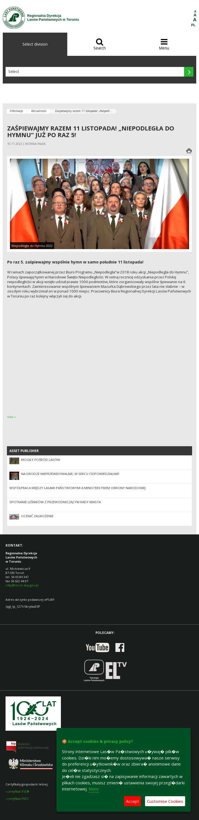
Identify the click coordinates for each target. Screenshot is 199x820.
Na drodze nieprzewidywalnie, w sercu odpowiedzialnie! (70, 474)
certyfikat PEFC (18, 799)
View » (11, 417)
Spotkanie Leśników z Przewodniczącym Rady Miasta (55, 502)
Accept (132, 801)
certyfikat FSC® (18, 791)
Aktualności (38, 111)
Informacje (16, 111)
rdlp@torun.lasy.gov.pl (22, 585)
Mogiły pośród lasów (40, 460)
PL (193, 25)
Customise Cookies (165, 801)
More (94, 789)
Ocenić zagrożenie (37, 516)
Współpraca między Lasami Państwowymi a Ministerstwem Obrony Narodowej (77, 488)
